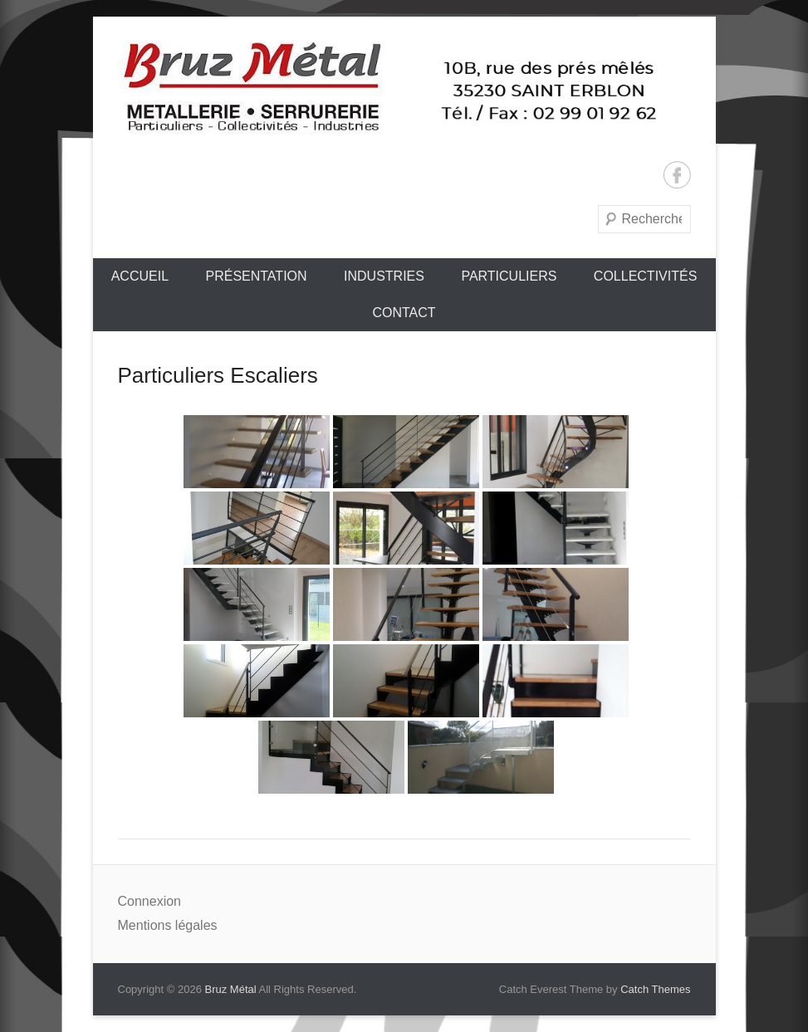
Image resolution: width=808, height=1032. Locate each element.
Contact (403, 313)
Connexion (150, 901)
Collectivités (645, 276)
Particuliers (508, 276)
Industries (384, 276)
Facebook (677, 174)
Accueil (140, 276)
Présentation (255, 276)
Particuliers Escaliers (218, 375)
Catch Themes (655, 989)
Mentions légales (168, 925)
